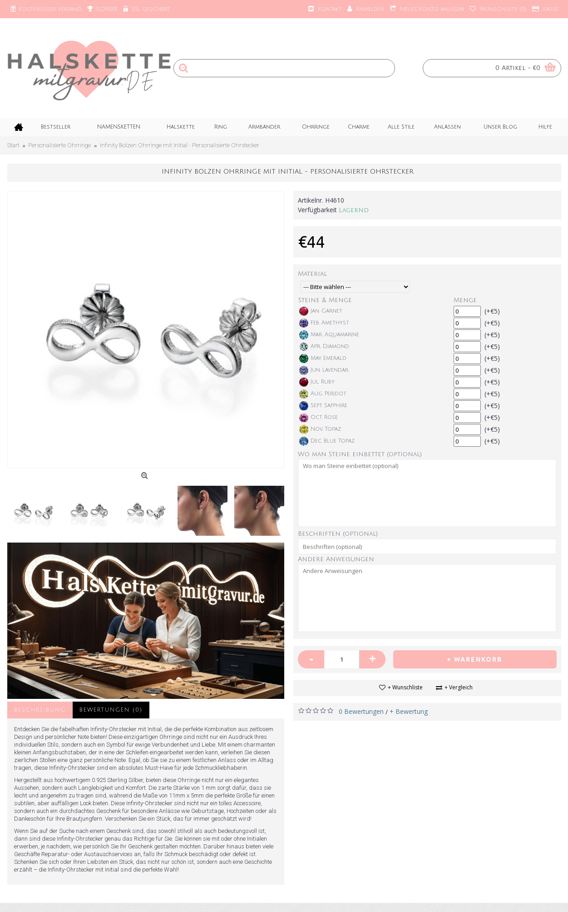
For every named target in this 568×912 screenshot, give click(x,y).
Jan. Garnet (320, 311)
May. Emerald (322, 358)
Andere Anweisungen (336, 559)
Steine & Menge (325, 300)
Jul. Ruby (317, 382)
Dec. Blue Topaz (327, 441)
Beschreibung (40, 710)
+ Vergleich (459, 687)
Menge (465, 300)
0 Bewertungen (361, 711)
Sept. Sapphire (323, 405)
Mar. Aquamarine (329, 334)
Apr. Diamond (324, 346)
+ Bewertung (409, 711)
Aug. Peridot (322, 394)
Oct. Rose (318, 417)
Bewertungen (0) (111, 710)
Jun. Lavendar (323, 370)
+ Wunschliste (405, 687)
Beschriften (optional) (338, 533)
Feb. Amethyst (324, 323)
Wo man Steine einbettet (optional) (360, 454)
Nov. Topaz (320, 429)
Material (312, 273)
